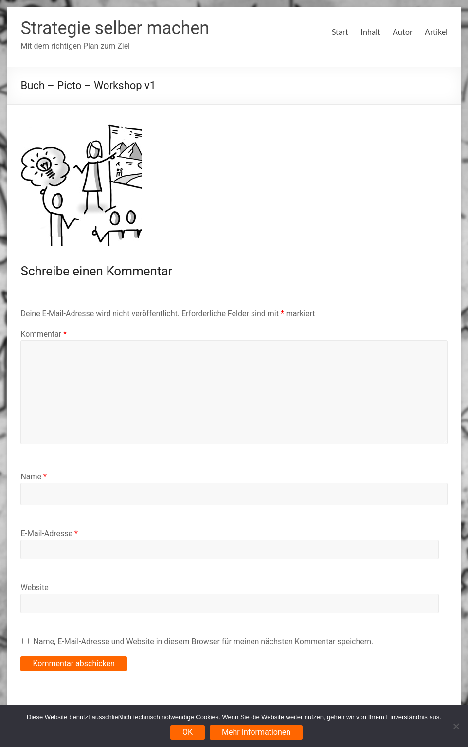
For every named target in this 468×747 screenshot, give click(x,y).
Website (34, 587)
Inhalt (370, 31)
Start (340, 31)
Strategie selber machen (114, 28)
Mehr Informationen (256, 732)
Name (33, 476)
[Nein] (456, 726)
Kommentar (43, 334)
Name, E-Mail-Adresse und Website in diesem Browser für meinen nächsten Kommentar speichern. (203, 641)
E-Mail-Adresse (48, 533)
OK (187, 732)
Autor (403, 31)
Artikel (436, 31)
